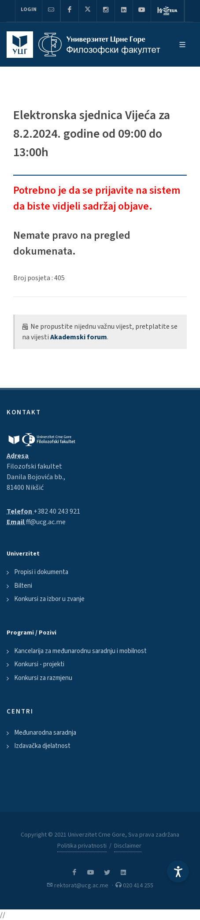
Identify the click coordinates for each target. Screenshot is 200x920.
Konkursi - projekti (39, 664)
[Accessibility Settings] (178, 871)
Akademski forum (78, 337)
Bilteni (23, 585)
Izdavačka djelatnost (42, 746)
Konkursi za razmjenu (43, 678)
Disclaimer (127, 845)
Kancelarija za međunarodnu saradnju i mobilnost (80, 651)
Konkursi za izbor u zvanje (49, 599)
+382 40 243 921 (56, 511)
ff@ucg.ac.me (46, 522)
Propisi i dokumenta (41, 572)
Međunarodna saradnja (45, 732)
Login (29, 9)
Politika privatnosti (82, 845)
